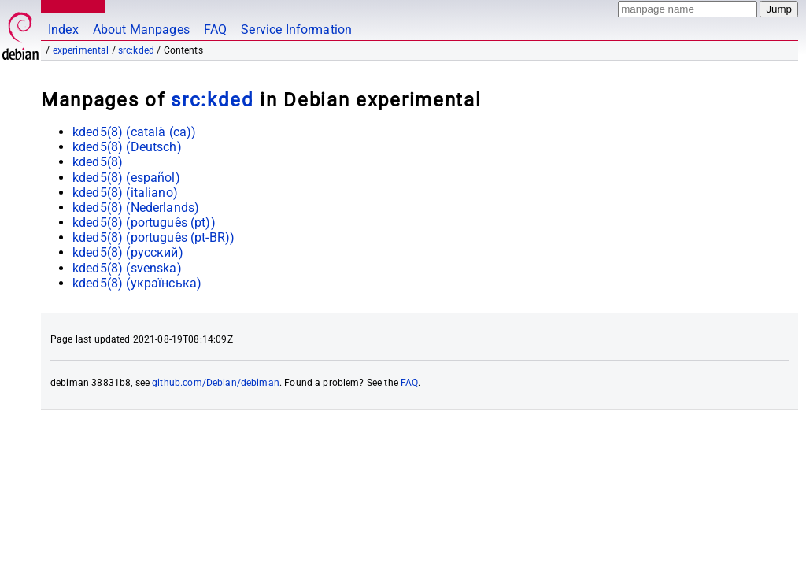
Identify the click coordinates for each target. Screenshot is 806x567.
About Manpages (141, 29)
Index (63, 29)
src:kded (136, 50)
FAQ (215, 29)
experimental (81, 50)
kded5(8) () (134, 131)
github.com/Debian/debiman (215, 382)
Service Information (296, 29)
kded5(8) (97, 161)
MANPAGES (70, 6)
